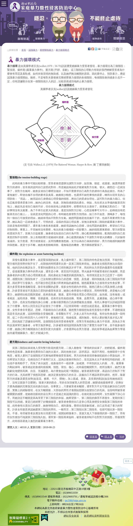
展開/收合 (128, 461)
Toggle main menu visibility (3, 2)
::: (8, 50)
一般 (117, 49)
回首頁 (93, 436)
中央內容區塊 (124, 49)
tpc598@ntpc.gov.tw (75, 500)
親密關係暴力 (46, 50)
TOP (121, 436)
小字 (114, 49)
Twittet (96, 49)
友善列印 (99, 49)
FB (89, 49)
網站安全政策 (71, 515)
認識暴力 (33, 50)
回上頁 (108, 436)
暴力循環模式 (62, 50)
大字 (121, 49)
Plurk (92, 49)
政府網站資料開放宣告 (97, 515)
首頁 (23, 50)
